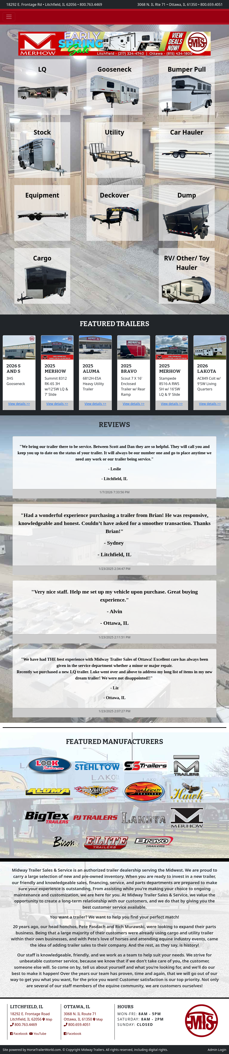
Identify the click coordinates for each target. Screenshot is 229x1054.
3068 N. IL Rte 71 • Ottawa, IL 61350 (167, 4)
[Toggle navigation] (9, 16)
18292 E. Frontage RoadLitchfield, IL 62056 (31, 1016)
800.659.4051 (211, 4)
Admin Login (217, 1050)
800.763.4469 (91, 4)
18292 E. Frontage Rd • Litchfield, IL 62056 (41, 4)
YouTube (37, 1033)
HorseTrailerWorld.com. (44, 1050)
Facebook (19, 1033)
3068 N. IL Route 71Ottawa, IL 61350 (83, 1016)
